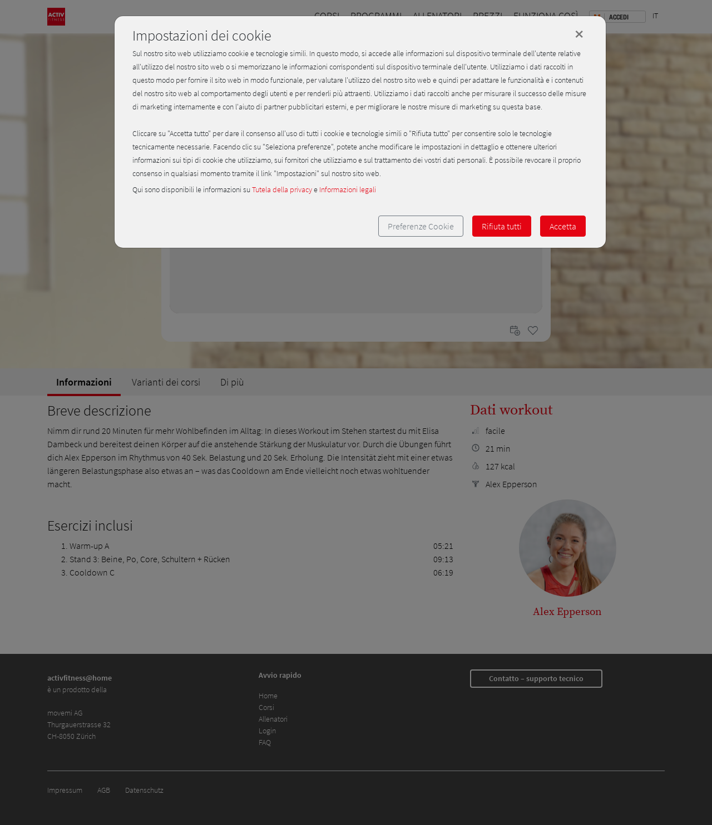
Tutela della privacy (282, 189)
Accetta (563, 226)
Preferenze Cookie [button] (421, 226)
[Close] (579, 34)
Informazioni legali (347, 189)
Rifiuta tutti (502, 226)
